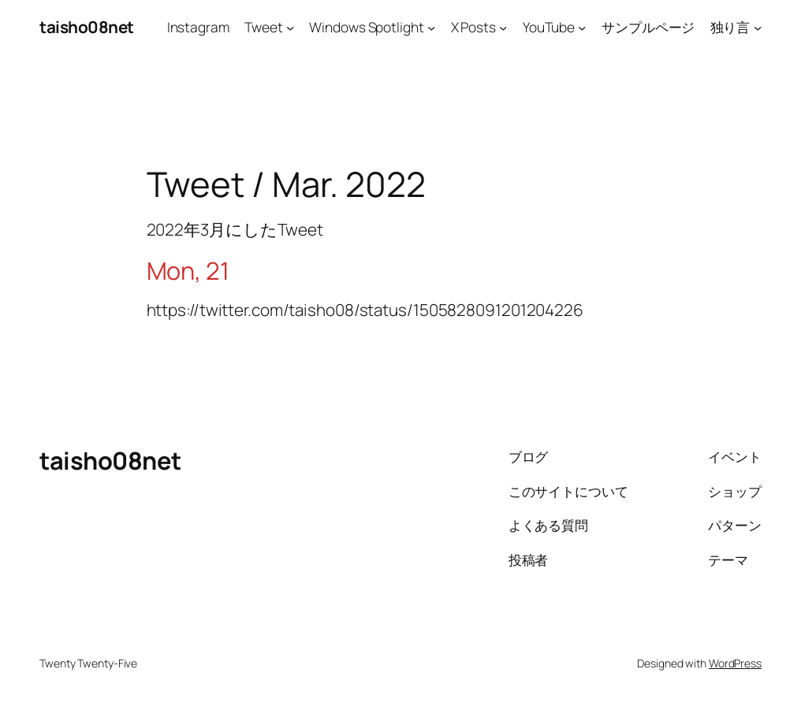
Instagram (198, 26)
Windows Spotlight (366, 26)
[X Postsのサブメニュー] (503, 27)
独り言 (730, 26)
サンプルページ (648, 26)
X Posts (473, 26)
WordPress (735, 663)
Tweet (263, 26)
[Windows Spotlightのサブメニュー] (431, 27)
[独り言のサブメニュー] (758, 27)
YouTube (549, 26)
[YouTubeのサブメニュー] (582, 27)
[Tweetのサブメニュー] (290, 27)
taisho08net (86, 27)
